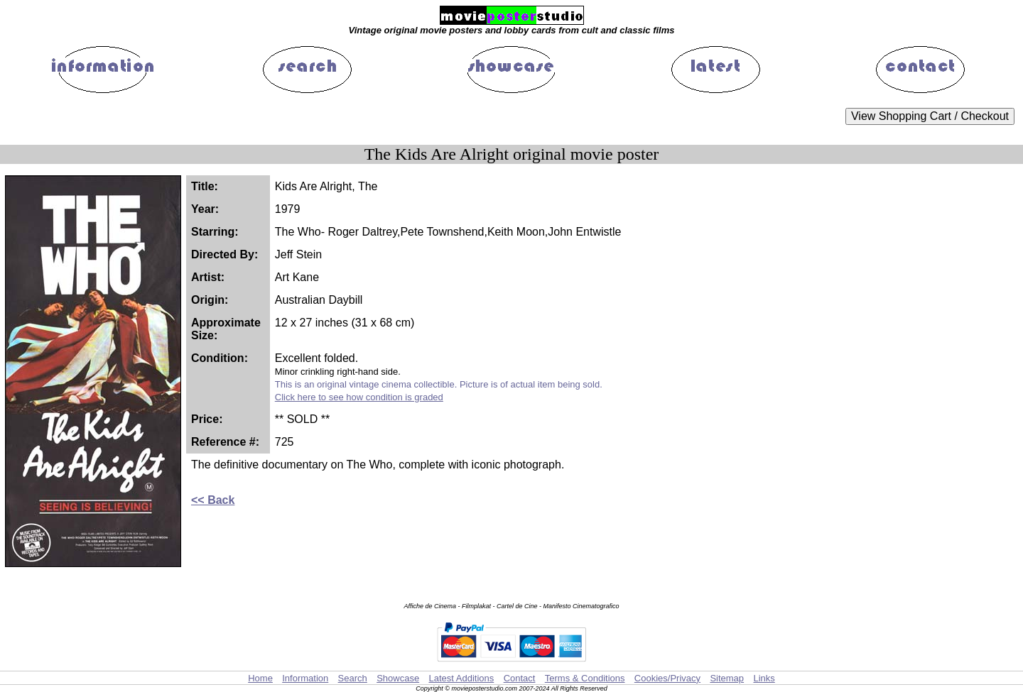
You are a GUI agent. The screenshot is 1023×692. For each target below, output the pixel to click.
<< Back (212, 500)
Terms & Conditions (585, 678)
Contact (520, 678)
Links (763, 678)
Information (305, 678)
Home (260, 678)
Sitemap (727, 678)
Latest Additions (461, 678)
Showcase (398, 678)
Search (352, 678)
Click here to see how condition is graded (359, 397)
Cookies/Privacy (667, 678)
